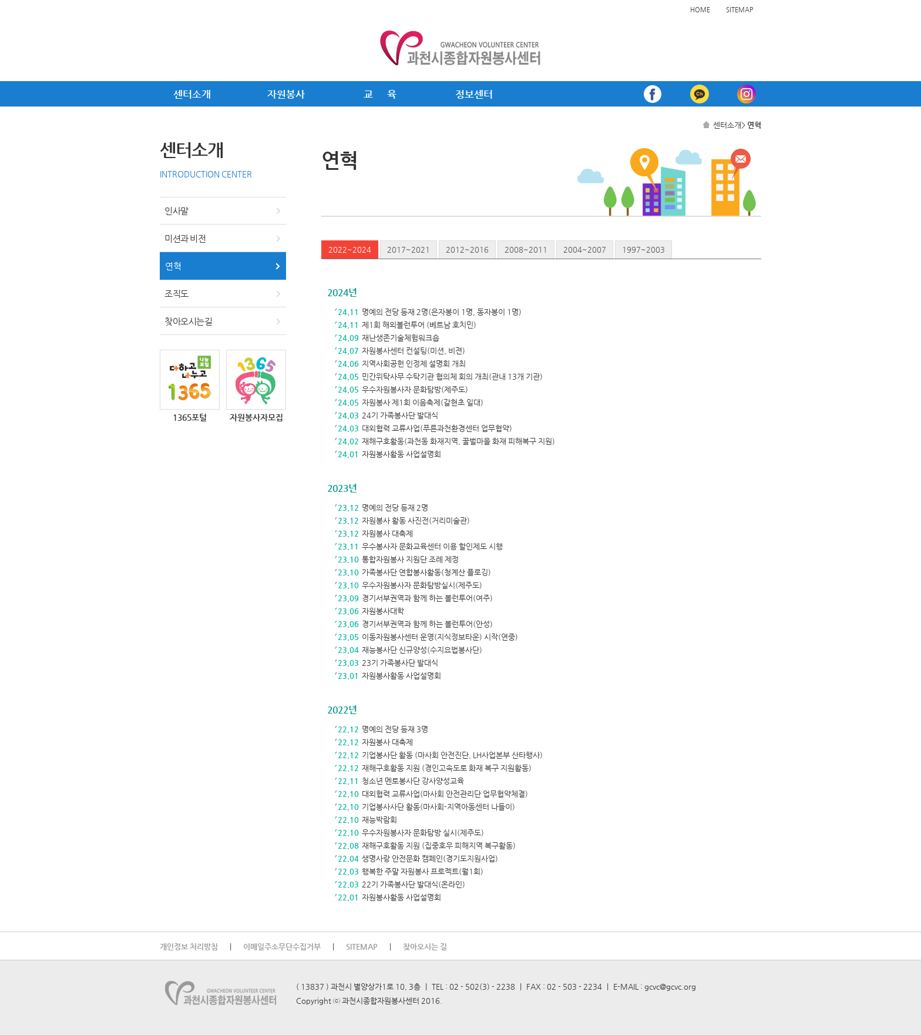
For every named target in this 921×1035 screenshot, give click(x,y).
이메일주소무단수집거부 (282, 946)
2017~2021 (408, 249)
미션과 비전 (185, 238)
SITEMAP (739, 10)
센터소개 (192, 94)
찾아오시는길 (188, 321)
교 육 (380, 94)
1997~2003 (643, 249)
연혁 (173, 266)
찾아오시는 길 (425, 946)
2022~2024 (349, 249)
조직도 (176, 294)
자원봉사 (286, 94)
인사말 (176, 211)
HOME (700, 10)
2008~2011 (526, 249)
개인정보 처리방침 (189, 946)
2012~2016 (467, 249)
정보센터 (474, 94)
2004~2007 (584, 249)
